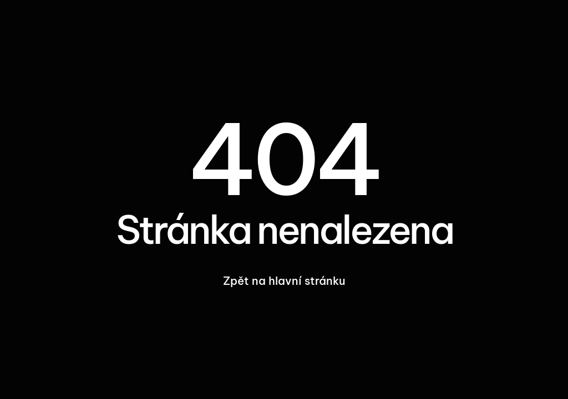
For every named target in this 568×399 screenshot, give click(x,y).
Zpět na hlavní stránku (284, 281)
